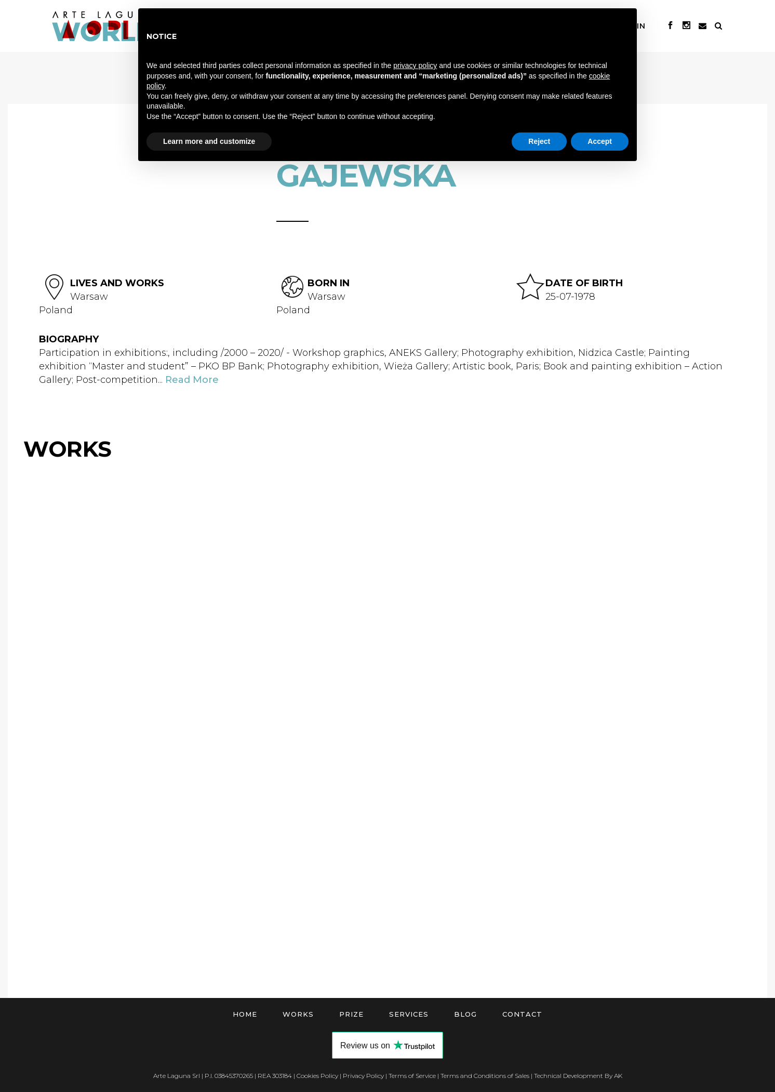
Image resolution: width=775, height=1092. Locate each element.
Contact (522, 1014)
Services (409, 1014)
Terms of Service (412, 1076)
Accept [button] (599, 141)
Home (245, 1014)
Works (298, 1014)
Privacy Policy (363, 1076)
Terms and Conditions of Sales (484, 1076)
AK (618, 1076)
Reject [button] (539, 141)
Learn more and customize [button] (209, 141)
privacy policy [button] (415, 65)
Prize (351, 1014)
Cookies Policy (317, 1076)
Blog (465, 1014)
